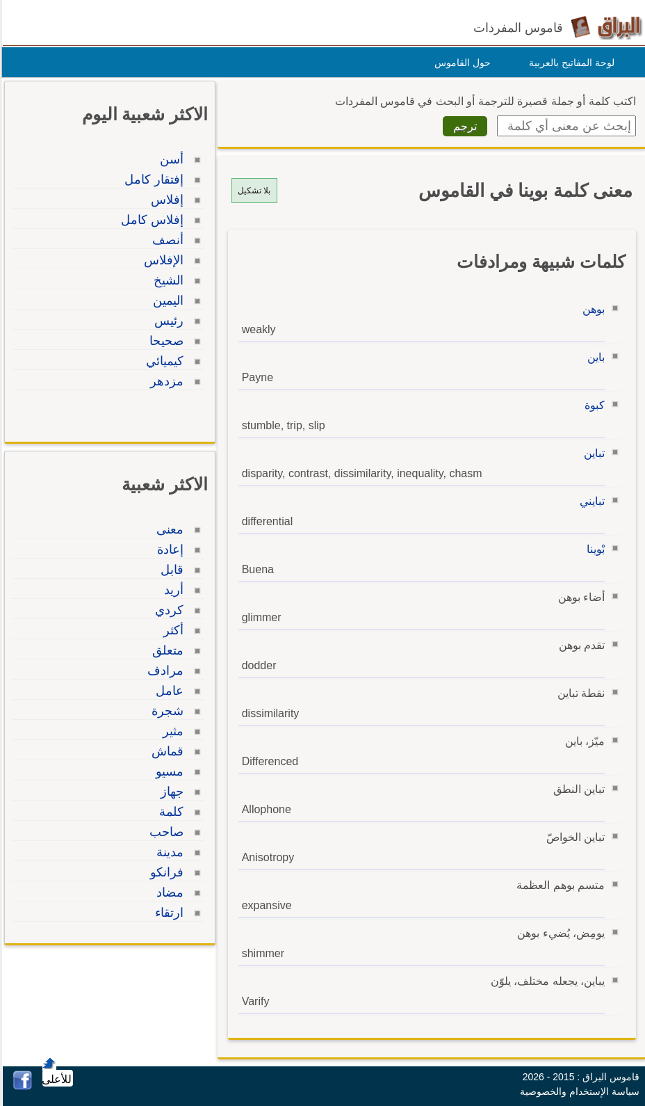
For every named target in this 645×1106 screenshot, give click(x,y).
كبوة (592, 405)
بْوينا (594, 549)
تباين (592, 453)
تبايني (590, 501)
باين (594, 357)
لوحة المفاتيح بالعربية (569, 62)
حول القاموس (460, 62)
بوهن (591, 309)
